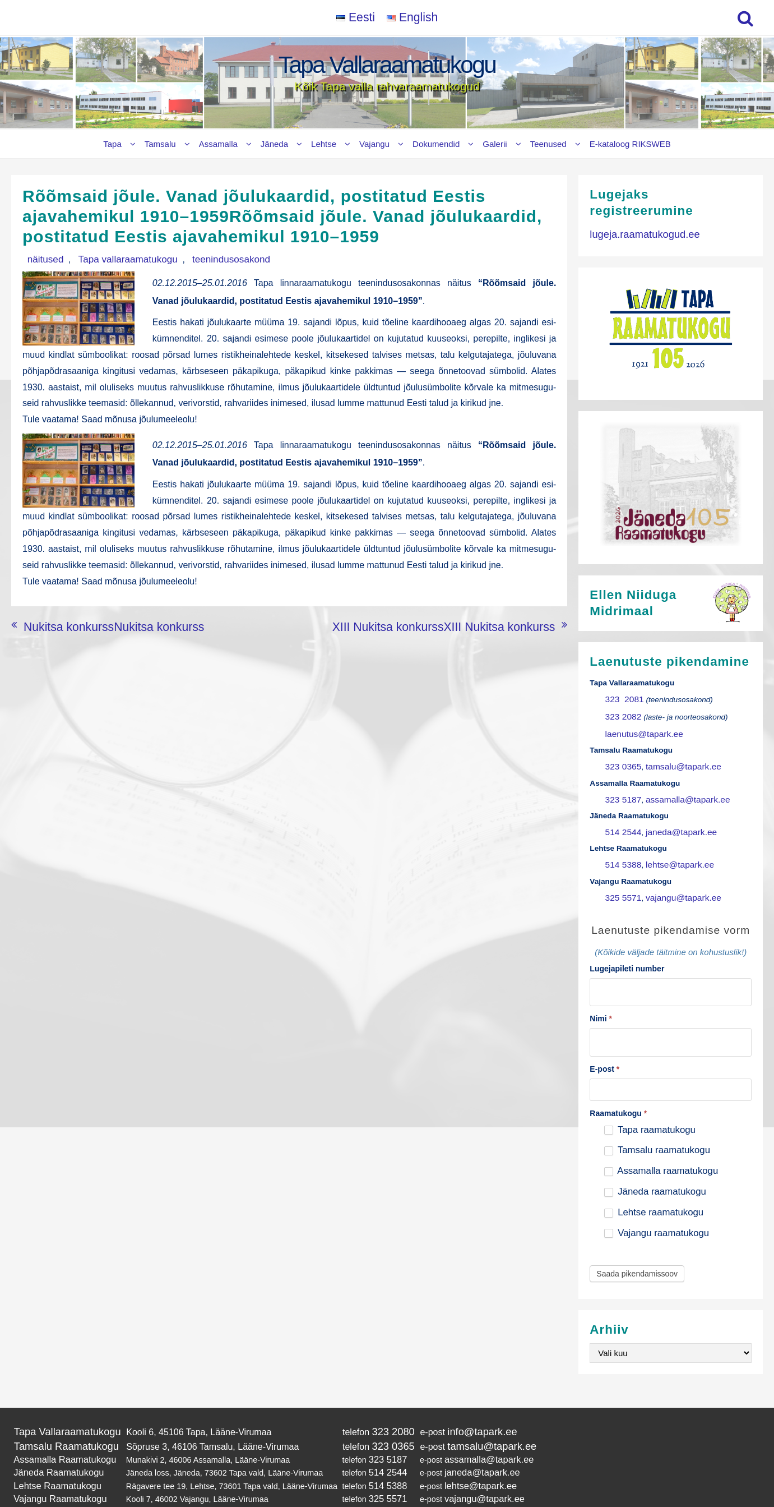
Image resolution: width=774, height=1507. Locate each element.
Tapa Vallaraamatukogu (387, 65)
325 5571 (621, 881)
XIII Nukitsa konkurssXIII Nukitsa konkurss (471, 645)
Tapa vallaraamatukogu (107, 258)
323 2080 (377, 1407)
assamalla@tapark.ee (678, 789)
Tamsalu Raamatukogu (60, 1420)
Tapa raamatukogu (650, 1107)
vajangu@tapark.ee (674, 881)
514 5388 (621, 850)
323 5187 (621, 789)
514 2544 (621, 819)
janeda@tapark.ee (672, 819)
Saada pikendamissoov (637, 1250)
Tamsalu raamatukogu (657, 1127)
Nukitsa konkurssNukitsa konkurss (92, 645)
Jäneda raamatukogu (655, 1168)
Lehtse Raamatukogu (51, 1454)
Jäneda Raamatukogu (52, 1443)
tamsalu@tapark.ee (674, 758)
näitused (39, 258)
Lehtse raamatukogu (654, 1189)
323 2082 (621, 713)
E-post (604, 1045)
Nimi (601, 998)
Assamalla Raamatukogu (58, 1432)
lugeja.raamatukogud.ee (638, 233)
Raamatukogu (618, 1090)
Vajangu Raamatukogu (54, 1466)
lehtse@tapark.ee (671, 850)
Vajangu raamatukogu (657, 1210)
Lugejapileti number (627, 950)
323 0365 (621, 758)
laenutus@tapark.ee (639, 728)
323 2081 (622, 698)
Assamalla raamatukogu (661, 1147)
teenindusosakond (195, 258)
